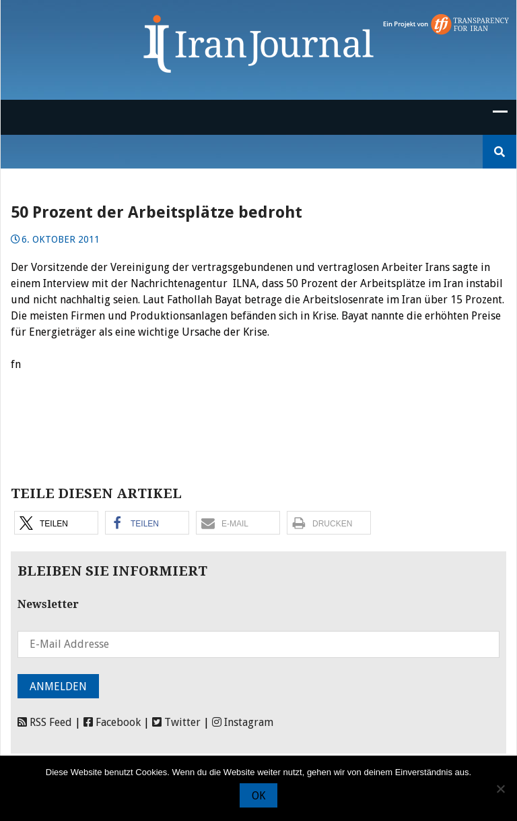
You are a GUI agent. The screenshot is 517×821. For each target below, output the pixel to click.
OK (258, 795)
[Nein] (500, 788)
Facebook (112, 722)
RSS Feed (45, 722)
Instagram (242, 722)
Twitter (176, 722)
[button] (56, 523)
